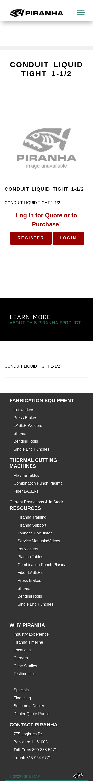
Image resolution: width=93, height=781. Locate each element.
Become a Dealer (29, 706)
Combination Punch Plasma (38, 483)
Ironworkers (24, 410)
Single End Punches (31, 449)
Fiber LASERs (26, 491)
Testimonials (24, 674)
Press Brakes (25, 418)
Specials (21, 690)
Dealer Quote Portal (31, 714)
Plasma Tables (26, 475)
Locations (22, 650)
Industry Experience (31, 634)
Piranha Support (32, 525)
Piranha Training (32, 517)
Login (68, 238)
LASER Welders (28, 425)
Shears (20, 433)
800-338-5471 (44, 750)
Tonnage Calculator (35, 533)
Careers (21, 658)
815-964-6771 (38, 758)
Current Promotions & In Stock (36, 502)
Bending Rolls (26, 441)
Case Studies (25, 666)
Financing (22, 698)
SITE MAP (32, 776)
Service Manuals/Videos (39, 541)
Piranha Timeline (28, 642)
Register (31, 238)
